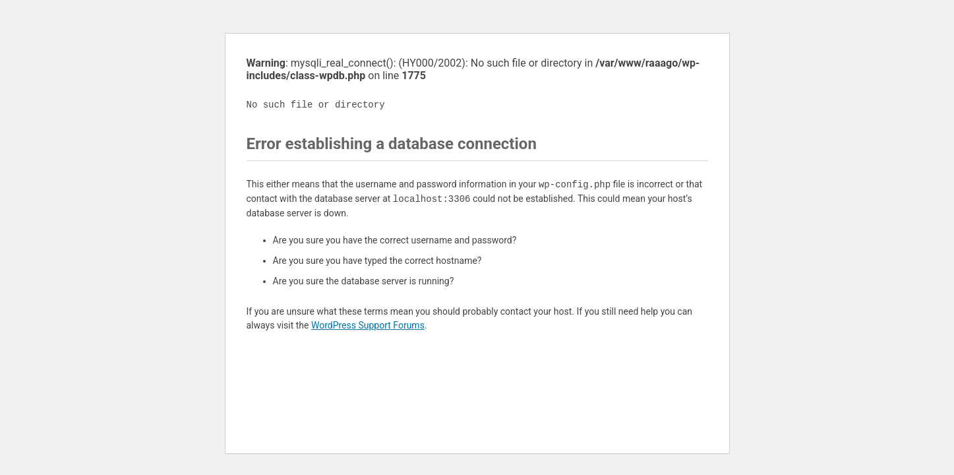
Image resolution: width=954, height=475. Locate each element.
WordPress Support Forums (368, 325)
